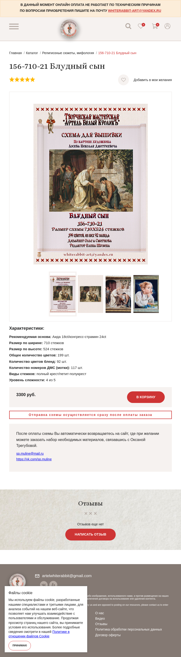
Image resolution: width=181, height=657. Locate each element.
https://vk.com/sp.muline (34, 459)
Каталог (32, 53)
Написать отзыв (90, 534)
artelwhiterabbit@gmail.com (63, 576)
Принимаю (19, 645)
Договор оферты (108, 635)
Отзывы (101, 624)
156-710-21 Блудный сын (117, 53)
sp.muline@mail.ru (30, 453)
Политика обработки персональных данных (128, 629)
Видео (100, 618)
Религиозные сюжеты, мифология (68, 53)
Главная (15, 53)
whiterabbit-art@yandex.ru (134, 11)
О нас (99, 613)
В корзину (145, 397)
